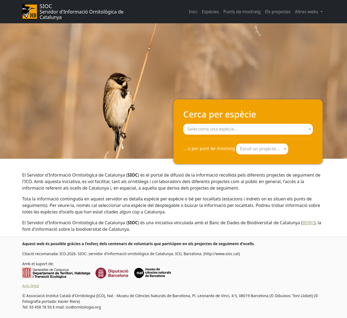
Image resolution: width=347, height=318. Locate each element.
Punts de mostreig (242, 12)
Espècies (210, 12)
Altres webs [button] (307, 12)
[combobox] (248, 129)
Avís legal (30, 285)
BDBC (308, 223)
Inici (193, 12)
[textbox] (248, 129)
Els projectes (277, 12)
